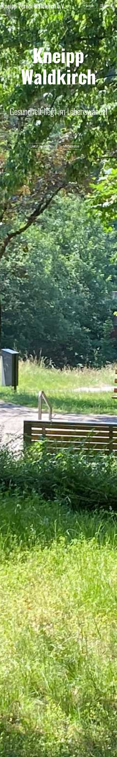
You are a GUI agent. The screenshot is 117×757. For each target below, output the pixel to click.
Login (90, 6)
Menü (106, 6)
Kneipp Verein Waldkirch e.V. (33, 6)
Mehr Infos (71, 146)
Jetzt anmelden (42, 146)
